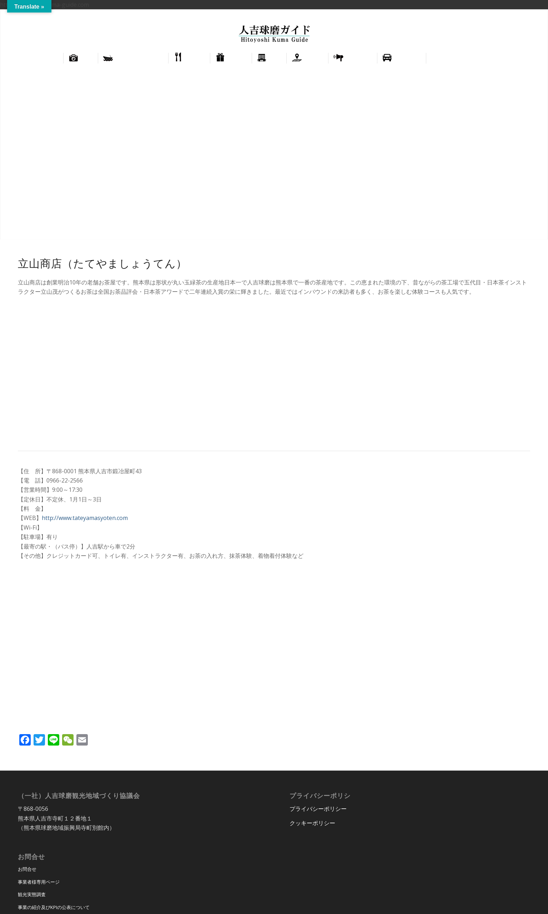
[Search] (505, 58)
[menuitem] (507, 14)
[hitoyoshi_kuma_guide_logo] (274, 34)
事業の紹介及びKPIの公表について (54, 866)
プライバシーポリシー (318, 768)
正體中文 (529, 14)
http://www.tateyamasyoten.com (85, 477)
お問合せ (27, 828)
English (506, 14)
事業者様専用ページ (39, 840)
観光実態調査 (32, 853)
